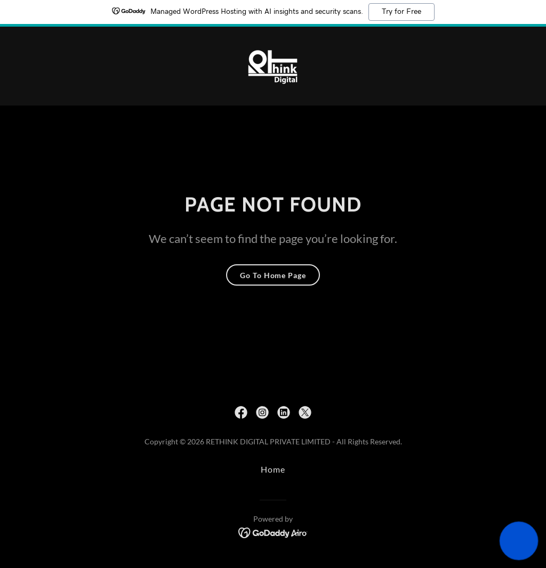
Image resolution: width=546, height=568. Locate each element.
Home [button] (273, 469)
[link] (273, 65)
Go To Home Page (273, 275)
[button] (519, 541)
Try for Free (401, 11)
